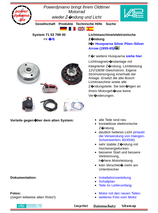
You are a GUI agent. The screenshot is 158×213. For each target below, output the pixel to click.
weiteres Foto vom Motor (118, 197)
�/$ (51, 39)
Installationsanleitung (115, 177)
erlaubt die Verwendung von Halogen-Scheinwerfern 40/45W (122, 136)
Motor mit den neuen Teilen (119, 193)
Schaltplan (107, 181)
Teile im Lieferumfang (115, 185)
